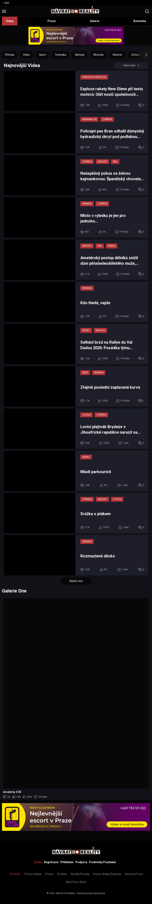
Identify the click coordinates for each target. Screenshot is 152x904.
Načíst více (76, 581)
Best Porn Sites (76, 882)
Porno (52, 21)
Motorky (98, 54)
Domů (38, 862)
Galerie (94, 21)
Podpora (81, 862)
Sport (42, 54)
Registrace (51, 862)
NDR (5, 3)
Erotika (62, 874)
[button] (142, 54)
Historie (117, 54)
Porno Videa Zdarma (107, 874)
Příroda (9, 54)
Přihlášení (66, 862)
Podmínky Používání (102, 862)
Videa (9, 21)
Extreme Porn (134, 874)
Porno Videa (33, 874)
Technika (60, 54)
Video (26, 54)
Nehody (80, 54)
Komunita (139, 21)
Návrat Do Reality (65, 893)
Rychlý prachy (80, 874)
